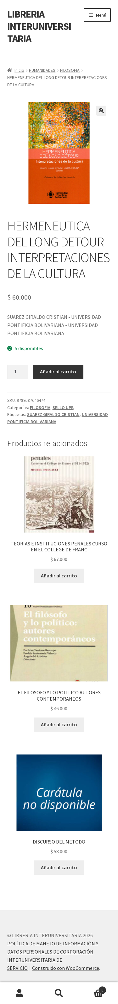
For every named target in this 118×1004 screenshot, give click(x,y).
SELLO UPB (63, 407)
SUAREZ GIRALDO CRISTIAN (53, 414)
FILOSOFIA (70, 70)
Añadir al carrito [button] (59, 575)
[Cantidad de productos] (18, 372)
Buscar (59, 993)
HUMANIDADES (42, 70)
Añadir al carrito (58, 371)
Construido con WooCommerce (65, 968)
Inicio (19, 70)
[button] (101, 111)
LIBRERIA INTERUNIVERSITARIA (39, 26)
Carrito (92, 988)
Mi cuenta (19, 993)
